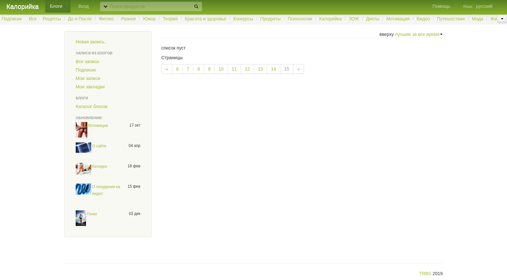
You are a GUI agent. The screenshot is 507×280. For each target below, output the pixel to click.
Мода (477, 18)
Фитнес (106, 18)
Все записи (87, 61)
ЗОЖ (354, 18)
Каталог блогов (91, 106)
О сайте (99, 146)
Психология (300, 18)
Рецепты (52, 18)
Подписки (12, 18)
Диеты (372, 18)
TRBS (425, 273)
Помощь (443, 6)
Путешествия (451, 18)
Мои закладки (90, 86)
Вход (85, 6)
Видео (423, 18)
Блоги (58, 6)
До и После (80, 18)
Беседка (99, 166)
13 (260, 69)
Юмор (149, 18)
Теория (170, 18)
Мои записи (88, 78)
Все (33, 18)
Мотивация (398, 18)
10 (221, 69)
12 (247, 69)
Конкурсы (243, 18)
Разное (128, 18)
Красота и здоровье (205, 18)
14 (273, 69)
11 (234, 69)
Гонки (92, 214)
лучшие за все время (419, 34)
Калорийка (22, 6)
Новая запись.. (91, 41)
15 (286, 69)
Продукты (270, 18)
